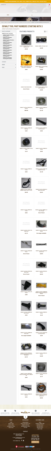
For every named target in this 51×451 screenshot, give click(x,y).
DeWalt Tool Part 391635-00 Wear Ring (26, 272)
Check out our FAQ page (36, 413)
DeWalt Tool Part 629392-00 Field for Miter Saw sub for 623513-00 (41, 395)
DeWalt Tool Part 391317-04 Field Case (26, 231)
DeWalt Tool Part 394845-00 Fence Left (26, 333)
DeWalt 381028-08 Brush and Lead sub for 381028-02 (26, 67)
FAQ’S (40, 422)
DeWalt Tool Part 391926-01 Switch (41, 272)
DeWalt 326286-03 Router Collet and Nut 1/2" (26, 46)
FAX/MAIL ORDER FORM (40, 423)
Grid (45, 31)
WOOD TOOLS (11, 423)
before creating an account (5, 413)
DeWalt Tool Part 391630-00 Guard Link (41, 251)
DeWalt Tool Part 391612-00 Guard (41, 231)
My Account (19, 15)
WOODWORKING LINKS (25, 426)
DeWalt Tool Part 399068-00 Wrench (26, 394)
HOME (11, 422)
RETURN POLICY (40, 426)
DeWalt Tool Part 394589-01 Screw (41, 313)
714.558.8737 (19, 438)
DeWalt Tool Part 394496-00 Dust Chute (26, 313)
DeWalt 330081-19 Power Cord (41, 46)
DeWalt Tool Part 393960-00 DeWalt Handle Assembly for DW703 (41, 292)
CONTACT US (35, 442)
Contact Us (3, 4)
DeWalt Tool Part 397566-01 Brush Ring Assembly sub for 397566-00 (26, 354)
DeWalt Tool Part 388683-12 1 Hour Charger (41, 210)
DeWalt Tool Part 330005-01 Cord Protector (41, 128)
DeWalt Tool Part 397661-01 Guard (41, 353)
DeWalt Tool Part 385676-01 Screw (26, 210)
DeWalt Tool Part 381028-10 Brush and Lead (41, 190)
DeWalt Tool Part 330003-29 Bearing (41, 108)
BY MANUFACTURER (11, 426)
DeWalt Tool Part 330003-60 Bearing (26, 128)
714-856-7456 (35, 436)
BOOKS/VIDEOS (25, 422)
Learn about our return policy (46, 413)
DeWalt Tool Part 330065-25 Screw (41, 149)
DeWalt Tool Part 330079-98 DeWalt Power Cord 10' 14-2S (26, 190)
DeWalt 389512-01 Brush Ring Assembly (41, 67)
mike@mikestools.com (20, 437)
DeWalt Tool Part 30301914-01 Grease (26, 108)
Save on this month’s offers (15, 413)
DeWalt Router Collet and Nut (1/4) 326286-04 (41, 87)
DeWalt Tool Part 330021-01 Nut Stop (26, 149)
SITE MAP (25, 427)
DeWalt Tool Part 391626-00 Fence (26, 251)
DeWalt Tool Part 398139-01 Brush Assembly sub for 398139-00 (26, 374)
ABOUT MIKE (40, 428)
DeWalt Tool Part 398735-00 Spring (41, 374)
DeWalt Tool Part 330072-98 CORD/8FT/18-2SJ (41, 169)
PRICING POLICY (40, 427)
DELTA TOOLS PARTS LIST (25, 423)
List (47, 31)
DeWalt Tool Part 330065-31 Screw (26, 169)
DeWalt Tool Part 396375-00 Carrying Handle (41, 333)
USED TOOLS (11, 427)
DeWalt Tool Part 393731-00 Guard (26, 292)
